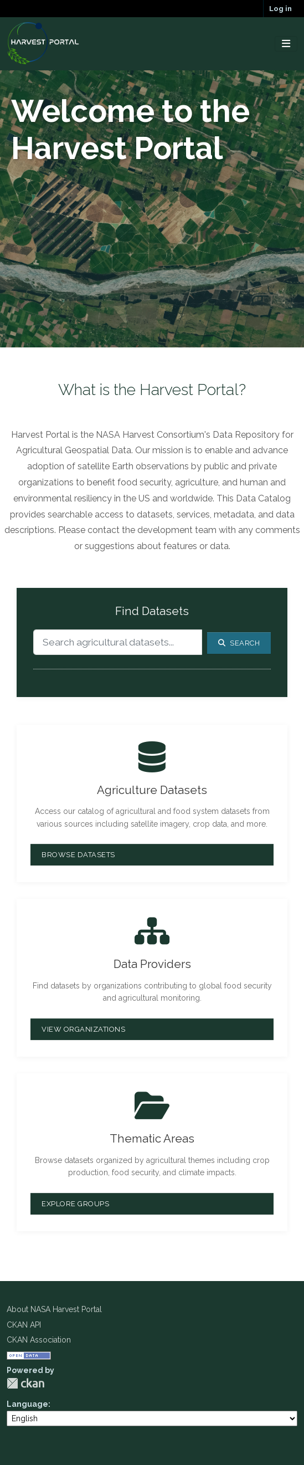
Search (239, 643)
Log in (280, 8)
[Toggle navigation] (286, 44)
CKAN (25, 1383)
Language (27, 1404)
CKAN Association (39, 1339)
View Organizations (83, 1029)
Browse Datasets (78, 855)
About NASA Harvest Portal (54, 1309)
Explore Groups (75, 1204)
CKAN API (24, 1324)
